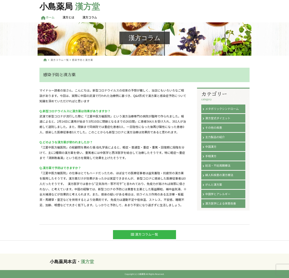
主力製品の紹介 (215, 137)
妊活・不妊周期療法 (217, 165)
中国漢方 (210, 146)
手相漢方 (210, 156)
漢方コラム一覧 (60, 60)
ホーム (48, 17)
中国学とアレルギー (217, 194)
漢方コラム (89, 17)
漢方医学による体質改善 (220, 203)
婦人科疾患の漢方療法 (219, 175)
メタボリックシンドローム (222, 109)
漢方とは (68, 17)
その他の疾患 (213, 127)
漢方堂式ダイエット (217, 118)
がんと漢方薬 (213, 184)
